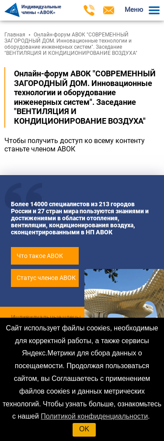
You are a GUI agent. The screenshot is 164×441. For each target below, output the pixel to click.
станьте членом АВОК (39, 149)
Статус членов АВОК (46, 277)
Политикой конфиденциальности (94, 416)
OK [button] (84, 429)
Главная (14, 35)
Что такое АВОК (40, 255)
